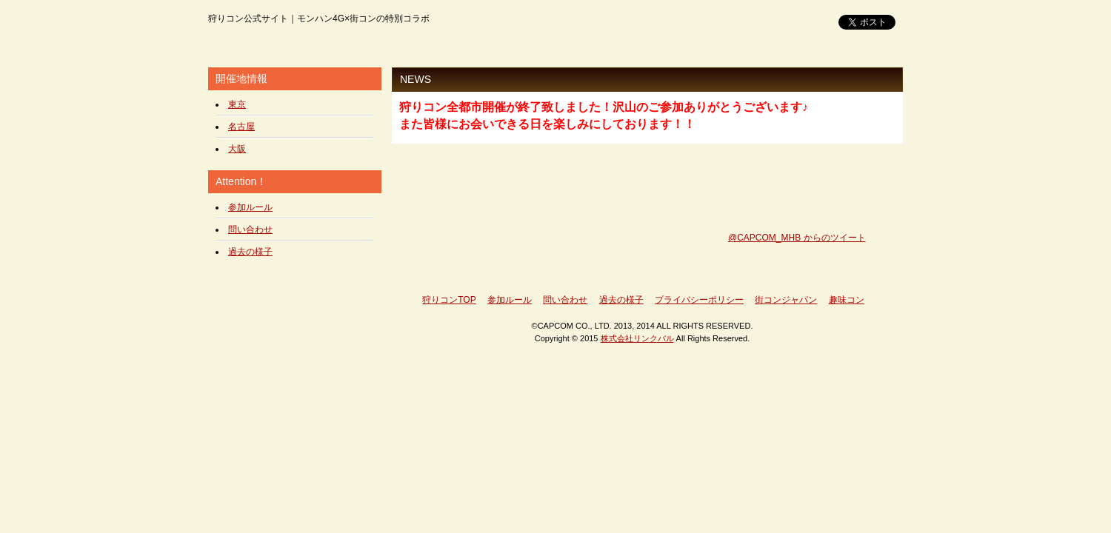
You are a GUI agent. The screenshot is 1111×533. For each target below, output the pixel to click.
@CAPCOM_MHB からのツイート (797, 237)
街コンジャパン (786, 300)
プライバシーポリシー (699, 300)
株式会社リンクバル (637, 338)
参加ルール (250, 207)
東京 (237, 104)
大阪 (237, 149)
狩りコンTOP (449, 300)
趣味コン (846, 300)
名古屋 (241, 126)
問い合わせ (250, 229)
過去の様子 (250, 252)
